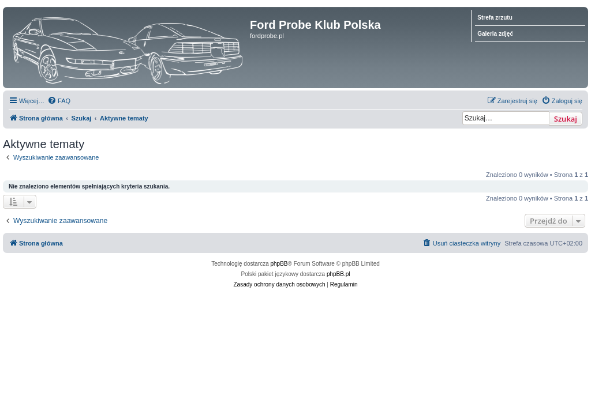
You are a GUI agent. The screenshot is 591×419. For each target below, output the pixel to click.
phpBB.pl (338, 274)
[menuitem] (58, 101)
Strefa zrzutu (495, 17)
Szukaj (565, 119)
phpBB (279, 264)
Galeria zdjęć (495, 34)
